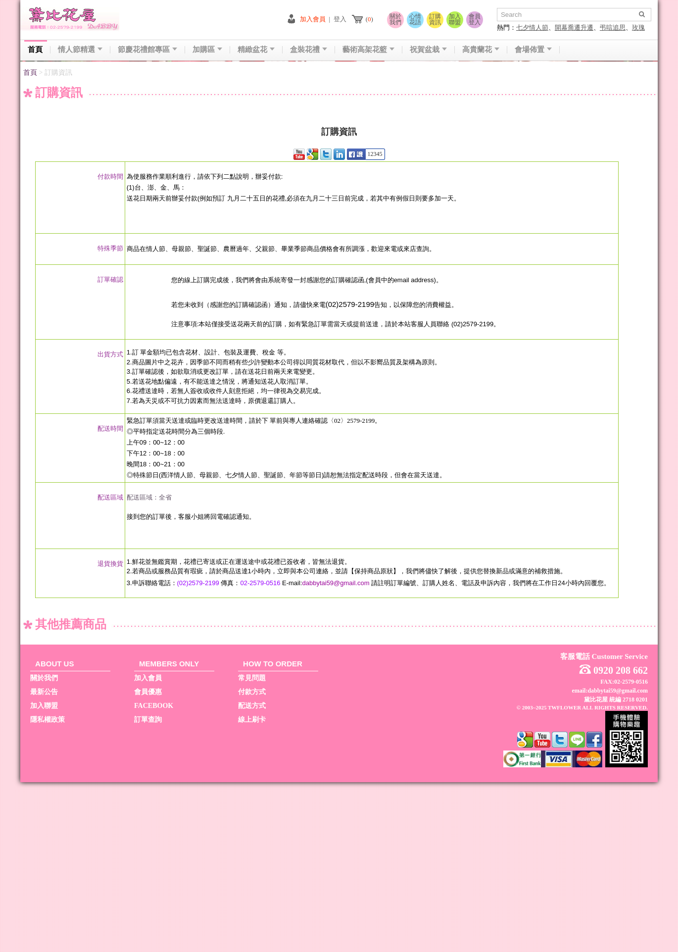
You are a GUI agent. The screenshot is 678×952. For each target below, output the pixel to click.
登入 (340, 19)
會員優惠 (148, 861)
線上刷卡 (252, 889)
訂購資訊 (435, 19)
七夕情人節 (532, 27)
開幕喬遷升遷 (574, 27)
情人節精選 (80, 49)
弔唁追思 (613, 27)
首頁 (35, 49)
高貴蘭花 (480, 49)
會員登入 (475, 19)
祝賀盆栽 (428, 49)
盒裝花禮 (308, 49)
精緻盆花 (256, 49)
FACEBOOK (153, 875)
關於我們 (395, 19)
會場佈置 (533, 49)
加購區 (207, 49)
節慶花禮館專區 (147, 49)
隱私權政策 (47, 889)
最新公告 (44, 861)
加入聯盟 (455, 19)
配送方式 (252, 875)
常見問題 (252, 848)
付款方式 (252, 861)
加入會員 (313, 19)
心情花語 (415, 19)
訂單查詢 (148, 889)
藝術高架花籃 (368, 49)
